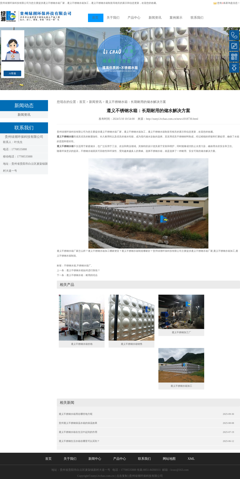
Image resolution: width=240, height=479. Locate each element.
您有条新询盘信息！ (226, 3)
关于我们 (113, 17)
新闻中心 (94, 458)
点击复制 (122, 475)
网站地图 (169, 458)
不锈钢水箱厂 (84, 265)
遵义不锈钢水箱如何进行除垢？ (83, 270)
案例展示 (176, 17)
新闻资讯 (155, 17)
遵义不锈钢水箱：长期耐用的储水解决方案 (135, 102)
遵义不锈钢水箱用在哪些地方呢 (75, 414)
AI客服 (12, 73)
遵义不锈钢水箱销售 (131, 344)
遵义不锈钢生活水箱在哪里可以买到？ (79, 441)
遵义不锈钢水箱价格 (82, 344)
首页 (95, 17)
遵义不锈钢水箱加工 (181, 386)
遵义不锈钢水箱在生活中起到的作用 (78, 432)
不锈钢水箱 (70, 265)
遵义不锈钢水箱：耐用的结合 (82, 275)
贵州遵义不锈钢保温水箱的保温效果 (78, 423)
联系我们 (197, 17)
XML (191, 458)
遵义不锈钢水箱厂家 (54, 3)
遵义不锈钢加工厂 (181, 332)
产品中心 (134, 17)
